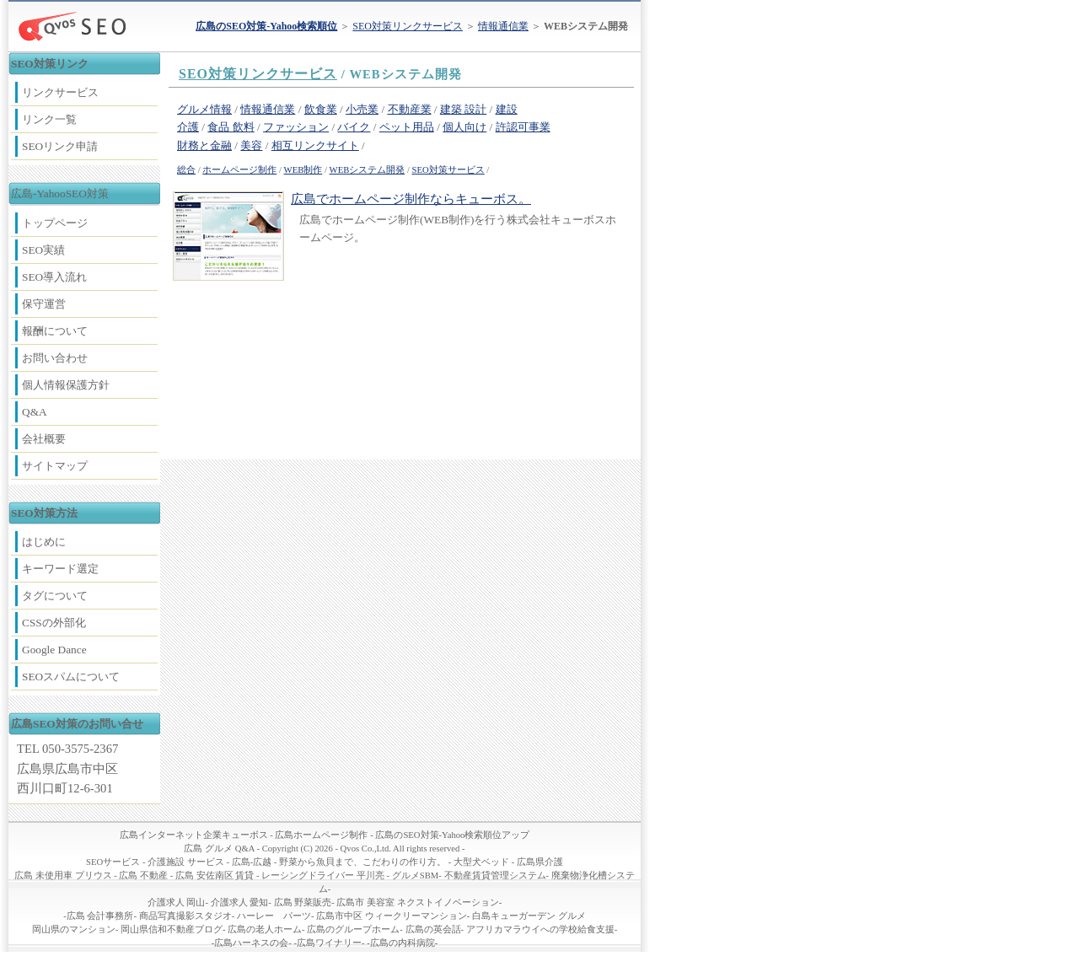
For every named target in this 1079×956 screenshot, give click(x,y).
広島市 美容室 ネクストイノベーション (417, 902)
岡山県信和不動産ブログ (172, 929)
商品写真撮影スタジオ (185, 916)
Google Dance (54, 649)
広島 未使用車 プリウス (62, 875)
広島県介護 (540, 862)
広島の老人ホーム (265, 929)
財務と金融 (204, 145)
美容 (251, 145)
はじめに (44, 541)
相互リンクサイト (315, 145)
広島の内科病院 (402, 943)
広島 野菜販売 (303, 902)
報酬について (55, 331)
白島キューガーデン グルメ (529, 916)
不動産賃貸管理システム (495, 875)
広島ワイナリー (329, 943)
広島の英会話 (433, 929)
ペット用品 (406, 127)
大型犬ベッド (481, 862)
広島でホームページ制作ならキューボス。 (411, 199)
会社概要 (44, 438)
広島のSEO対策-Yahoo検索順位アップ (452, 835)
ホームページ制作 (239, 170)
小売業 (362, 109)
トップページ (55, 223)
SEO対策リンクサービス (407, 26)
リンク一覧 (49, 119)
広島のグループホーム (353, 929)
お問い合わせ (55, 358)
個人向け (464, 127)
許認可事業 (523, 127)
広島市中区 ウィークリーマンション (391, 916)
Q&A (34, 411)
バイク (353, 127)
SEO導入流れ (54, 277)
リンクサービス (60, 92)
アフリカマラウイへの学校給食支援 (540, 929)
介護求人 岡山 (177, 902)
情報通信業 (503, 26)
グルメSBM (415, 875)
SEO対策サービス (448, 170)
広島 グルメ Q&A (219, 848)
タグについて (55, 595)
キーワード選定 (60, 568)
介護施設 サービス (186, 862)
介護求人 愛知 (240, 902)
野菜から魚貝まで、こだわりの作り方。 (362, 862)
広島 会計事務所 (100, 916)
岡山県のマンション (73, 929)
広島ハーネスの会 (251, 943)
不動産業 (410, 109)
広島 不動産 (143, 875)
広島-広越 (252, 862)
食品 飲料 (230, 127)
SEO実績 (43, 250)
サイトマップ (55, 465)
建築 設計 (463, 109)
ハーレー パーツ (274, 916)
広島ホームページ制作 (321, 835)
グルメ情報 (204, 109)
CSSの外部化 (54, 622)
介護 (188, 127)
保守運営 (44, 304)
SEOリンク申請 (60, 146)
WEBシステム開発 (367, 170)
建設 (507, 109)
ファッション (296, 127)
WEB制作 (303, 170)
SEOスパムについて (71, 676)
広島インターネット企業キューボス (194, 835)
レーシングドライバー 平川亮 (322, 875)
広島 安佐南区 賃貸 (214, 875)
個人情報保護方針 (66, 385)
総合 (186, 170)
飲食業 (320, 109)
